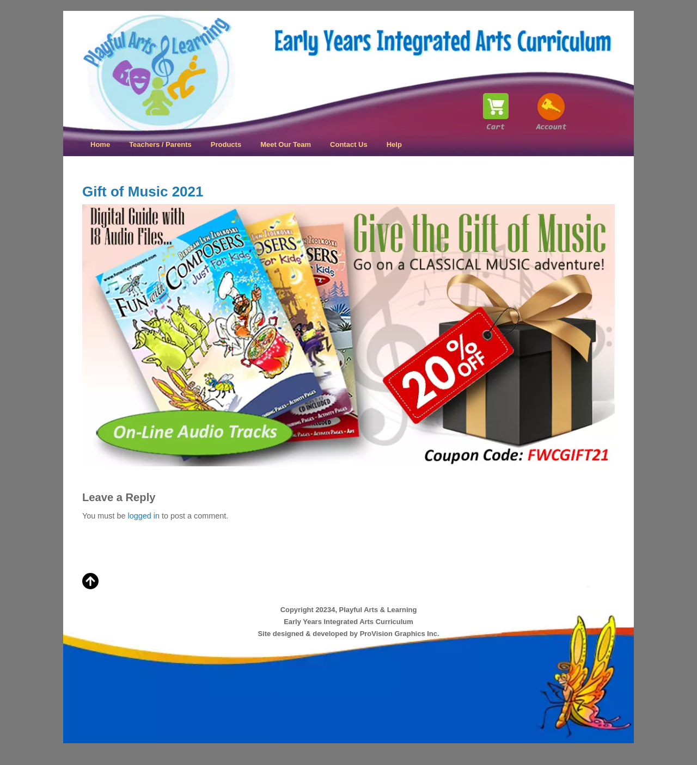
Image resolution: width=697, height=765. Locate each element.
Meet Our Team (285, 144)
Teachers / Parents (160, 144)
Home (100, 144)
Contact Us (349, 144)
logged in (143, 515)
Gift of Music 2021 (143, 191)
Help (394, 144)
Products (226, 144)
